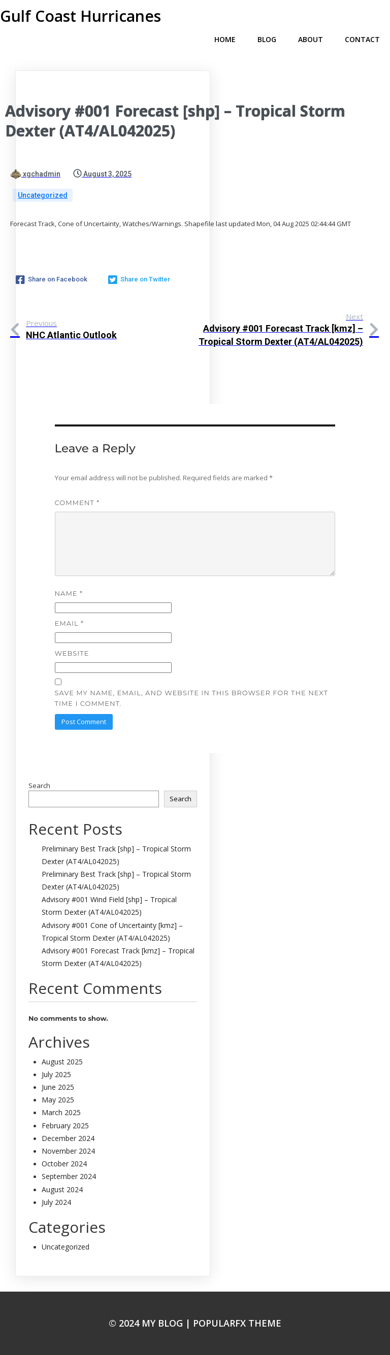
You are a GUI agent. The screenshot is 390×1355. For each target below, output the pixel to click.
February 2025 (65, 1125)
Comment (77, 502)
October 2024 (64, 1163)
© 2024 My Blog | (151, 1323)
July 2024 (56, 1202)
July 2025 (56, 1074)
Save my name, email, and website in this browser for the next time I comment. (191, 698)
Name (69, 593)
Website (72, 653)
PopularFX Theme (237, 1323)
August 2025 (62, 1061)
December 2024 (68, 1138)
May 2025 (58, 1099)
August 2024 (62, 1189)
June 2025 (58, 1087)
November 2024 (68, 1151)
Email (69, 623)
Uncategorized (43, 195)
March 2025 (61, 1112)
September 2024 (69, 1176)
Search (39, 785)
